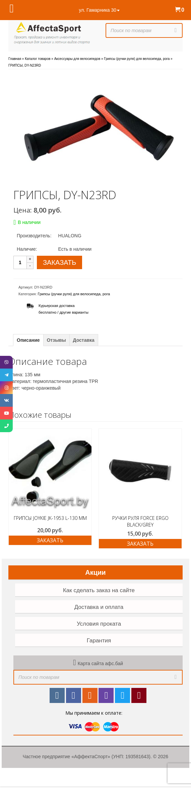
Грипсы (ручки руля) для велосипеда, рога (74, 294)
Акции (95, 572)
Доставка (83, 340)
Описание (28, 340)
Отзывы (56, 340)
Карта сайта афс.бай (100, 663)
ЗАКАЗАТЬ (59, 262)
